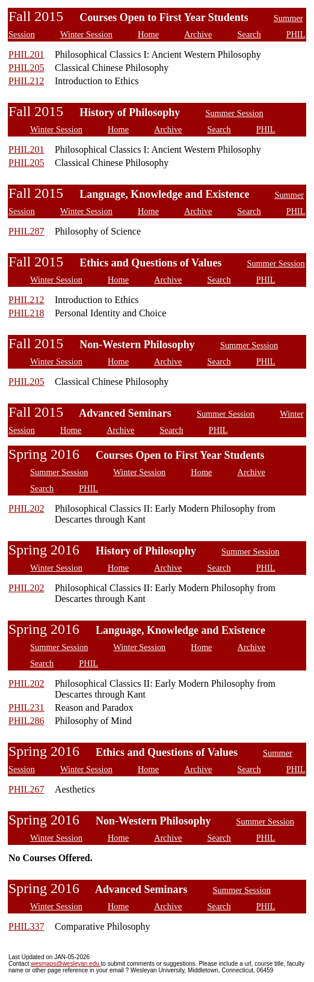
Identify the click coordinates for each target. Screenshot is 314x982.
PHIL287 (26, 231)
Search (248, 34)
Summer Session (234, 113)
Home (148, 34)
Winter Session (86, 34)
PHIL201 (26, 54)
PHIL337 (26, 926)
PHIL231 (26, 707)
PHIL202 (26, 508)
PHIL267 (26, 789)
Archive (198, 34)
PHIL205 (26, 68)
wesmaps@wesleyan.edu (65, 963)
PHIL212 (26, 81)
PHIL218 (26, 313)
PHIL (296, 34)
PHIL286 (26, 721)
